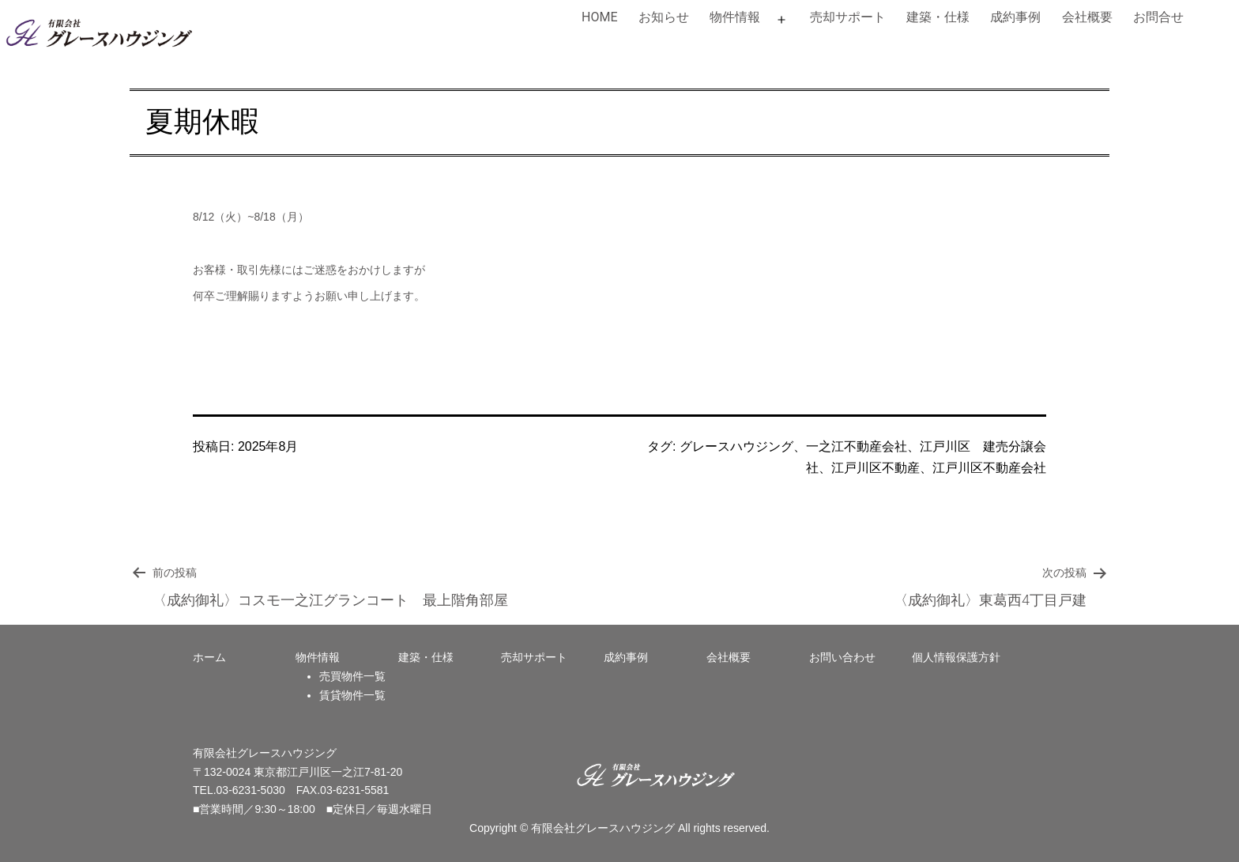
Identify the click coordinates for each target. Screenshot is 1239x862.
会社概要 (1087, 17)
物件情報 (735, 17)
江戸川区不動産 (875, 467)
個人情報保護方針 (956, 657)
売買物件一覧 (352, 676)
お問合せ (1158, 17)
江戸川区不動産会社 (989, 467)
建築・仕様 (938, 17)
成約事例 (1015, 17)
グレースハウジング (736, 446)
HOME (599, 17)
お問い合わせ (842, 657)
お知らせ (663, 17)
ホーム (209, 657)
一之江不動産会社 (856, 446)
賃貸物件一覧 (352, 695)
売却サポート (848, 17)
